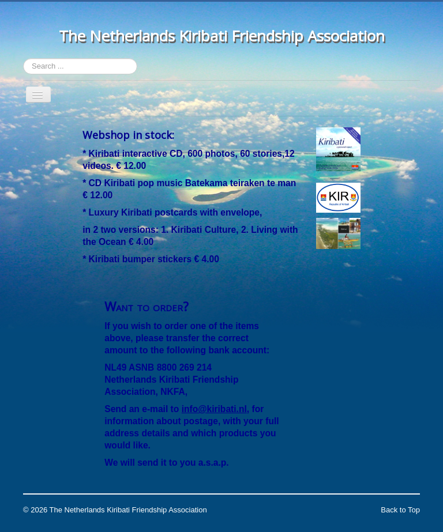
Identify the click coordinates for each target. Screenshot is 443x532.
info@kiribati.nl (214, 409)
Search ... (23, 58)
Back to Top (400, 509)
